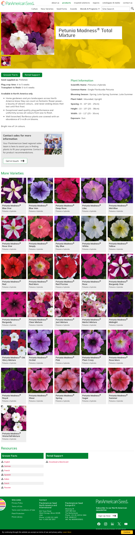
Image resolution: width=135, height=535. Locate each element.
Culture (34, 9)
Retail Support (32, 74)
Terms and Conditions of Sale (23, 510)
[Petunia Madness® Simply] (40, 234)
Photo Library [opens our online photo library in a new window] (17, 517)
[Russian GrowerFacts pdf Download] (22, 487)
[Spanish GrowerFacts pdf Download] (22, 474)
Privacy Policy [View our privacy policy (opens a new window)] (17, 503)
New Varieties (47, 9)
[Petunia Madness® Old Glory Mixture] (13, 348)
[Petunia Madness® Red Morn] (40, 272)
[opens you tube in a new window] (126, 524)
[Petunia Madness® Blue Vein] (40, 196)
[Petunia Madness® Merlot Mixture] (93, 310)
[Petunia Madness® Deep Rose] (67, 196)
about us (55, 3)
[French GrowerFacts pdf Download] (22, 470)
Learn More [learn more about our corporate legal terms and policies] (67, 532)
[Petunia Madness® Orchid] (40, 348)
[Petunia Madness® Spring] (67, 386)
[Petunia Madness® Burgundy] (13, 310)
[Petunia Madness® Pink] (67, 348)
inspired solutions (82, 3)
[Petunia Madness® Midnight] (120, 310)
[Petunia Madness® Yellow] (120, 234)
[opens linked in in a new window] (113, 524)
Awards (73, 9)
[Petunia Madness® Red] (13, 272)
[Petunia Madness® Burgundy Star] (120, 272)
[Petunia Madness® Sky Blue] (67, 234)
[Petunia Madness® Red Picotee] (67, 272)
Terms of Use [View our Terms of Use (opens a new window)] (17, 506)
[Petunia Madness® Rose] (93, 272)
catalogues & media (111, 3)
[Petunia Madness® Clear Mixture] (40, 310)
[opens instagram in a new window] (106, 524)
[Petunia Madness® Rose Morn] (120, 348)
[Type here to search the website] (116, 9)
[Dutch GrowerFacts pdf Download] (22, 483)
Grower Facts (10, 74)
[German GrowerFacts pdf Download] (22, 466)
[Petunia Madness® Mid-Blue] (120, 196)
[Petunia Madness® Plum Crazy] (93, 348)
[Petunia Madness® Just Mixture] (67, 310)
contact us (128, 3)
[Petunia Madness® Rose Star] (13, 234)
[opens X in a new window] (119, 524)
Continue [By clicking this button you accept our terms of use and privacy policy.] (127, 532)
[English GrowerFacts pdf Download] (22, 461)
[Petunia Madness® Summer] (120, 386)
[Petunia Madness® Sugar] (93, 386)
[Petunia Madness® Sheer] (40, 386)
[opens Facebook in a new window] (99, 524)
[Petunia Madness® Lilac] (93, 196)
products (66, 3)
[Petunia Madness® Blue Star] (13, 196)
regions (96, 3)
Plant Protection (18, 513)
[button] (90, 9)
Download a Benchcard (57, 462)
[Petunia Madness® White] (93, 234)
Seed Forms (62, 9)
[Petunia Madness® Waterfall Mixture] (13, 424)
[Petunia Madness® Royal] (13, 386)
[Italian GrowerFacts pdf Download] (22, 479)
